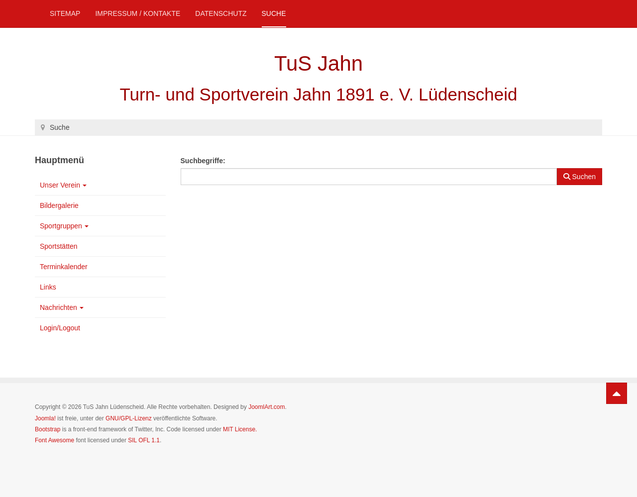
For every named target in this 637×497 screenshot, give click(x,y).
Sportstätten (59, 246)
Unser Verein (63, 185)
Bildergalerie (59, 205)
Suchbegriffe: (203, 161)
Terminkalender (64, 267)
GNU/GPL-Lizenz (129, 418)
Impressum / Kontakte (137, 13)
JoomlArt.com (266, 406)
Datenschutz (220, 13)
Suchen (579, 177)
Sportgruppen (64, 226)
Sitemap (65, 13)
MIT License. (240, 429)
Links (48, 287)
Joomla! (45, 418)
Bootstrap (47, 429)
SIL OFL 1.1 (144, 440)
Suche (274, 13)
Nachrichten (62, 307)
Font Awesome (54, 440)
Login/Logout (60, 328)
